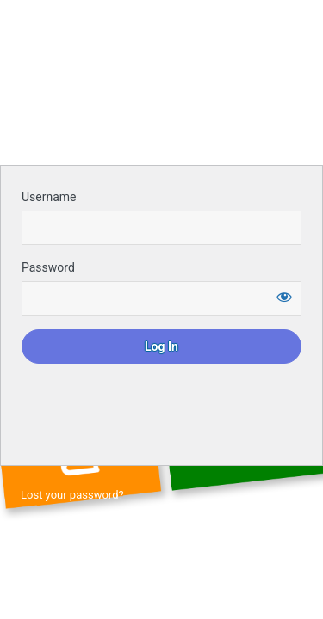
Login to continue (162, 108)
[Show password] (284, 296)
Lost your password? (72, 494)
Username (49, 197)
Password (48, 267)
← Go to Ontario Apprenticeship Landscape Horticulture (159, 524)
